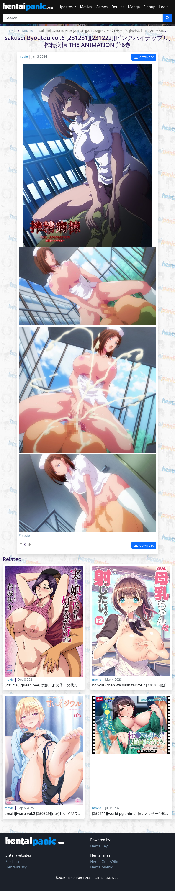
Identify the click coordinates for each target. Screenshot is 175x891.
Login (164, 6)
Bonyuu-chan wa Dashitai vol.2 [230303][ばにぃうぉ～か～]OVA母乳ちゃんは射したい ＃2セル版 (131, 685)
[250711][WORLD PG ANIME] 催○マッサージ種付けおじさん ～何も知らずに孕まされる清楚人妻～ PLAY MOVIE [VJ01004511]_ (131, 813)
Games (102, 6)
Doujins (117, 6)
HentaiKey (99, 846)
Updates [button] (66, 6)
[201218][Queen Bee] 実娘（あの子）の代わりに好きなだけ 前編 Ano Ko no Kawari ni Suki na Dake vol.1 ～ (44, 685)
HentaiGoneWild (104, 861)
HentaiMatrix (101, 867)
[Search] (83, 18)
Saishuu (12, 861)
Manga (134, 6)
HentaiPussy (16, 867)
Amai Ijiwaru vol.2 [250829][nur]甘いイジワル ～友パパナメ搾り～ (44, 813)
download (144, 57)
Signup (149, 6)
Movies (86, 6)
